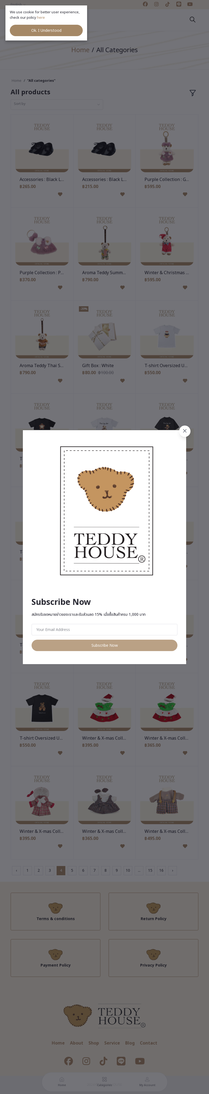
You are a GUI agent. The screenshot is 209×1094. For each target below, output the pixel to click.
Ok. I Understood (46, 30)
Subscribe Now (104, 645)
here (41, 17)
